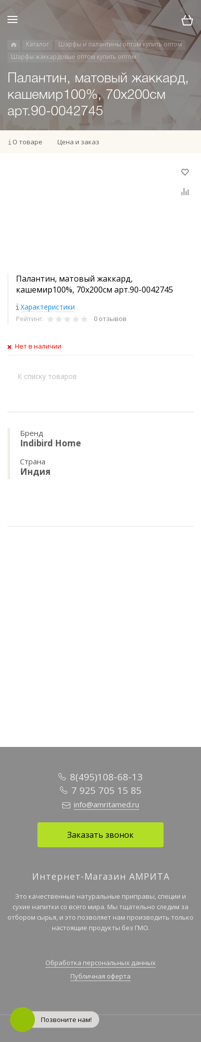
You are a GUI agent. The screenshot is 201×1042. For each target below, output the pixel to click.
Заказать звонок (100, 834)
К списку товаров (47, 376)
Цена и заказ (78, 142)
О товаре (27, 142)
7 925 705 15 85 (106, 790)
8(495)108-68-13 (106, 776)
